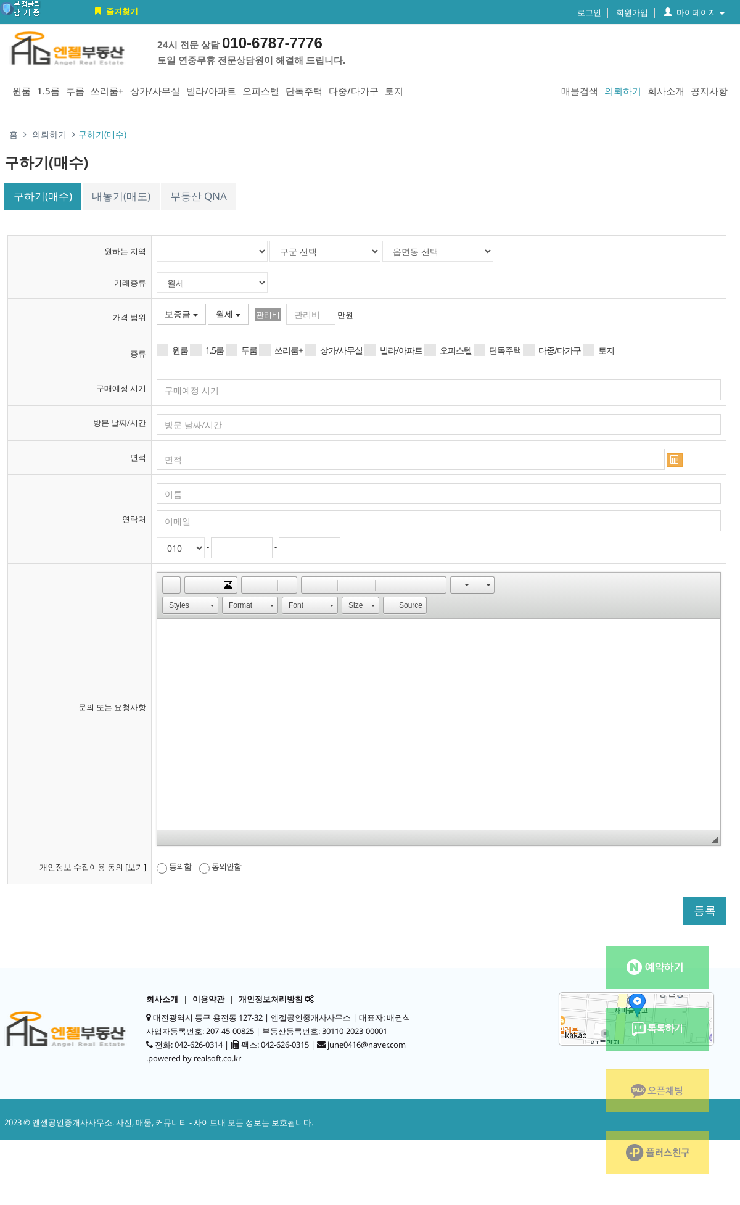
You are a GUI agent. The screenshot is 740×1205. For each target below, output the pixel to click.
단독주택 (304, 91)
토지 (394, 91)
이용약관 (208, 998)
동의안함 (220, 866)
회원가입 (632, 12)
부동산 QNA (198, 196)
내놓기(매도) (121, 196)
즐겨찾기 (115, 11)
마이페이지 (694, 12)
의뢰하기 (622, 91)
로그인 (589, 12)
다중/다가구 (354, 91)
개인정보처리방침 (271, 998)
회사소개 (666, 91)
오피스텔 (260, 91)
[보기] (135, 866)
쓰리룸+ (107, 91)
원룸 (21, 91)
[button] (171, 585)
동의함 (174, 866)
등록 (705, 910)
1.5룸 (48, 91)
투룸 (75, 91)
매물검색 (579, 91)
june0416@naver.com (366, 1044)
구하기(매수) (43, 196)
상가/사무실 (155, 91)
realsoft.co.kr (217, 1058)
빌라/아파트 (211, 91)
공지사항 (709, 91)
